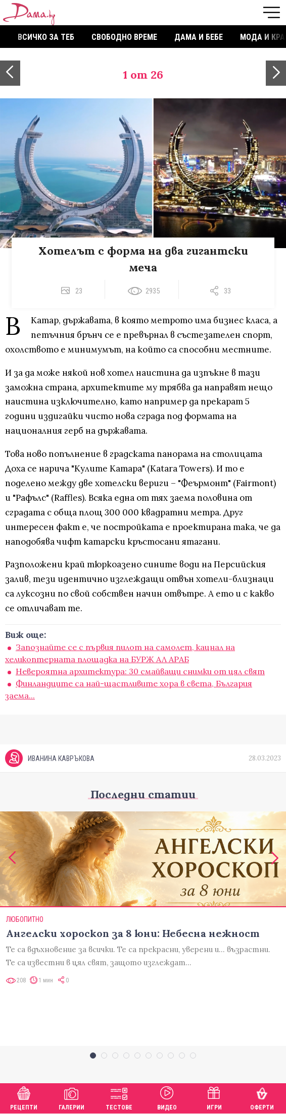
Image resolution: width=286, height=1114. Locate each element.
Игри (214, 1097)
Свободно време (124, 37)
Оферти (262, 1097)
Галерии (71, 1097)
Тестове (119, 1097)
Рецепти (23, 1097)
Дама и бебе (198, 37)
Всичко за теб (46, 37)
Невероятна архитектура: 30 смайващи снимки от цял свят (140, 671)
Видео (167, 1097)
